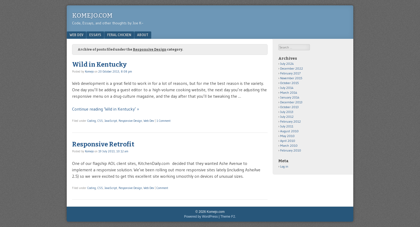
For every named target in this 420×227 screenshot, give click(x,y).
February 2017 (290, 73)
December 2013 (291, 102)
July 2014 (287, 88)
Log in (284, 166)
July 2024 (287, 64)
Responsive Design (130, 121)
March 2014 (288, 92)
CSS (100, 121)
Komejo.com (92, 15)
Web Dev (76, 35)
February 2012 (290, 121)
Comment (162, 188)
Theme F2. (228, 216)
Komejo (89, 71)
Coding (91, 121)
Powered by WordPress (201, 216)
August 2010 (289, 131)
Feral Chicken (119, 35)
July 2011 (286, 126)
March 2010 (289, 145)
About (142, 35)
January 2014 (289, 97)
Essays (95, 35)
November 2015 (291, 78)
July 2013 (286, 112)
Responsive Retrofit (103, 144)
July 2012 (287, 117)
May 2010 (287, 136)
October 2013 (289, 107)
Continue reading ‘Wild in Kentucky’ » (105, 109)
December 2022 (291, 68)
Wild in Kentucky (99, 64)
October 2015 (289, 83)
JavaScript (110, 121)
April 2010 (287, 141)
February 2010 (290, 150)
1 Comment (163, 121)
